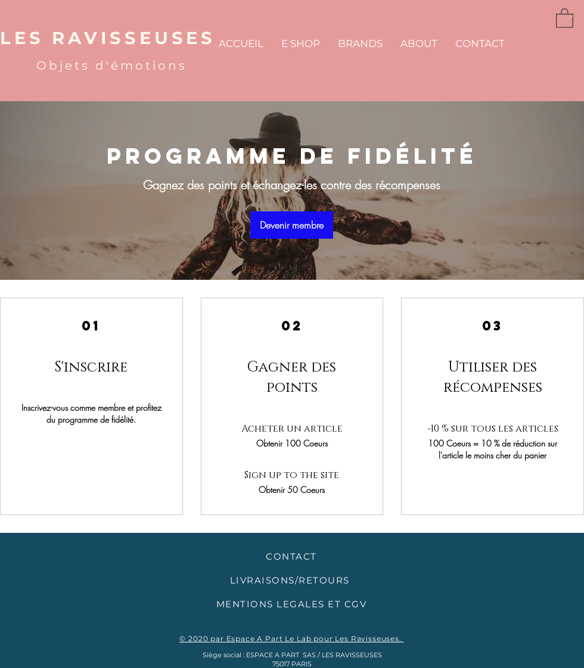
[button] (564, 17)
